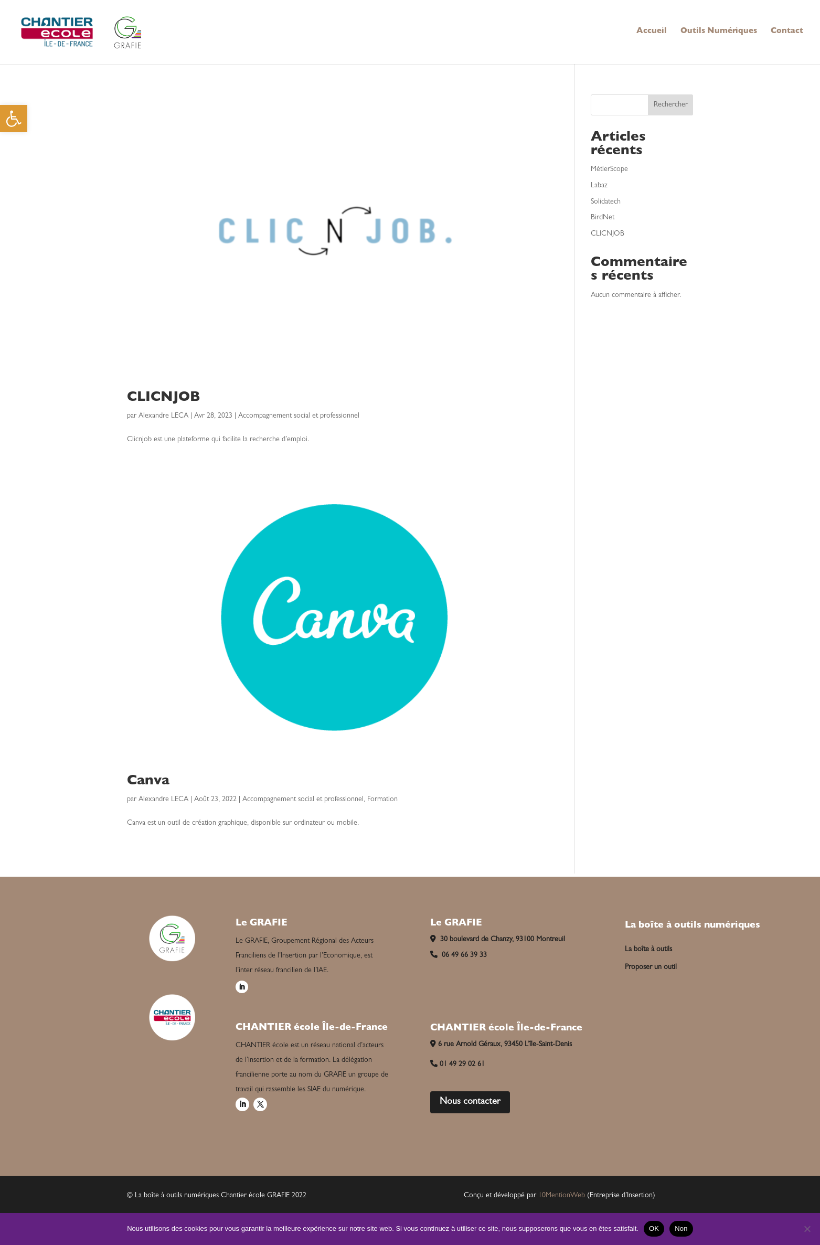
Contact (787, 32)
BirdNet (602, 217)
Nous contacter (470, 1102)
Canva (148, 782)
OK (654, 1228)
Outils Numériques (718, 32)
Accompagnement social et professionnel (298, 416)
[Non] (807, 1228)
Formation (382, 799)
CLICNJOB (163, 398)
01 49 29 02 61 (457, 1064)
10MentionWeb (561, 1195)
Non (681, 1228)
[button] (13, 118)
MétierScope (609, 169)
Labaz (599, 185)
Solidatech (606, 202)
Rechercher (671, 105)
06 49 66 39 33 (458, 955)
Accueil (651, 32)
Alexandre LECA (163, 416)
